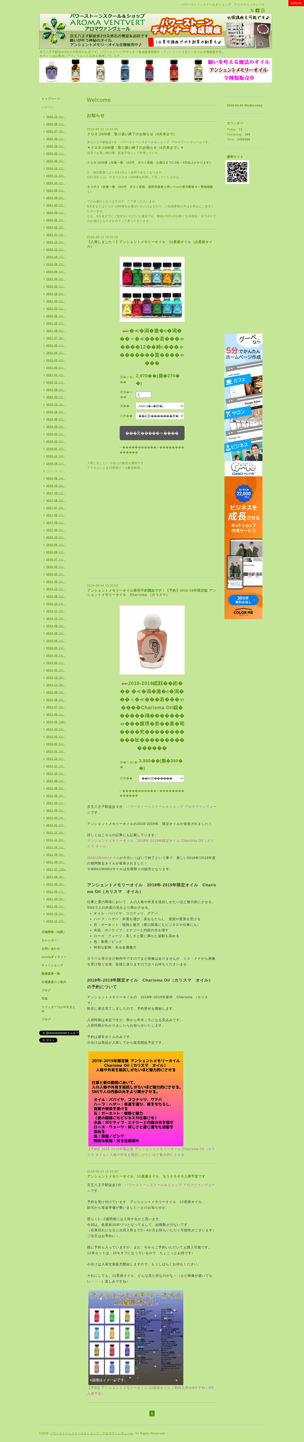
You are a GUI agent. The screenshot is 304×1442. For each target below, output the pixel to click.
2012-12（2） (55, 758)
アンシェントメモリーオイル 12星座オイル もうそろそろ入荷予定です (146, 1176)
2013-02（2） (55, 744)
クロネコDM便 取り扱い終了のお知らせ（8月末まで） (132, 134)
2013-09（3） (55, 692)
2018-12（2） (55, 456)
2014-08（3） (55, 633)
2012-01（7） (55, 825)
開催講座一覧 (51, 973)
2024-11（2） (55, 175)
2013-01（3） (55, 751)
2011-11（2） (55, 839)
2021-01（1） (55, 375)
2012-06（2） (55, 788)
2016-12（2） (55, 537)
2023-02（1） (55, 286)
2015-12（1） (55, 589)
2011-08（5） (55, 862)
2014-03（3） (55, 655)
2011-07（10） (56, 869)
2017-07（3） (55, 507)
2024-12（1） (55, 168)
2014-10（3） (55, 618)
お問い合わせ (51, 948)
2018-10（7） (55, 463)
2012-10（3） (55, 773)
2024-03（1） (55, 220)
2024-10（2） (55, 183)
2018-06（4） (55, 478)
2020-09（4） (55, 389)
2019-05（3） (55, 426)
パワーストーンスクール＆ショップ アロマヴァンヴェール (161, 142)
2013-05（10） (56, 721)
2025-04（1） (55, 146)
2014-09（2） (55, 625)
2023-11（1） (55, 249)
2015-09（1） (55, 596)
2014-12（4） (55, 603)
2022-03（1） (55, 308)
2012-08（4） (55, 780)
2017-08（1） (55, 500)
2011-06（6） (55, 876)
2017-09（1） (55, 493)
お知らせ (48, 107)
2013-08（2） (55, 699)
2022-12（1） (55, 293)
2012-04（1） (55, 803)
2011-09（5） (55, 854)
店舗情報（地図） (54, 932)
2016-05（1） (55, 566)
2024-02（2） (55, 227)
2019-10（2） (55, 411)
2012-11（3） (55, 766)
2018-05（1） (55, 485)
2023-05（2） (55, 271)
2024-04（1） (55, 212)
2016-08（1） (55, 552)
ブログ (46, 990)
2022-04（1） (55, 301)
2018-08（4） (55, 470)
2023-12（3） (55, 242)
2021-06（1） (55, 345)
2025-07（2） (55, 131)
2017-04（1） (55, 530)
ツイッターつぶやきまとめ (59, 1009)
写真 (45, 998)
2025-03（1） (55, 153)
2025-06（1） (55, 138)
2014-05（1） (55, 648)
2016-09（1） (55, 544)
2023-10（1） (55, 256)
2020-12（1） (55, 382)
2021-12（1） (55, 323)
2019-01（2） (55, 448)
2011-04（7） (55, 891)
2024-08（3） (55, 197)
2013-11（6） (55, 685)
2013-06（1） (55, 714)
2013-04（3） (55, 729)
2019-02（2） (55, 441)
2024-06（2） (55, 205)
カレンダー (49, 940)
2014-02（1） (55, 662)
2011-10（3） (55, 847)
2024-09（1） (55, 190)
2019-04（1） (55, 434)
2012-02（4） (55, 817)
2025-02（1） (55, 161)
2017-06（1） (55, 515)
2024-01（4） (55, 234)
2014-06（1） (55, 640)
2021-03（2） (55, 360)
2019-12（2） (55, 404)
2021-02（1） (55, 367)
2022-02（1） (55, 315)
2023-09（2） (55, 264)
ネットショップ (52, 965)
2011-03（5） (55, 899)
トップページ (51, 98)
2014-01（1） (55, 670)
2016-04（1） (55, 574)
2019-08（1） (55, 419)
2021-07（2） (55, 338)
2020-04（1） (55, 397)
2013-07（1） (55, 707)
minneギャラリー (54, 957)
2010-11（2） (55, 921)
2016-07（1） (55, 559)
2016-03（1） (55, 581)
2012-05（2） (55, 795)
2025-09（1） (55, 124)
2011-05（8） (55, 884)
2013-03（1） (55, 736)
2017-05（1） (55, 522)
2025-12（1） (55, 116)
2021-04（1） (55, 352)
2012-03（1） (55, 810)
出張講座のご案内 (54, 982)
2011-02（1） (55, 906)
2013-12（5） (55, 677)
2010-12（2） (55, 913)
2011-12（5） (55, 832)
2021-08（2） (55, 330)
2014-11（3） (55, 611)
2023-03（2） (55, 279)
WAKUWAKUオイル (103, 858)
